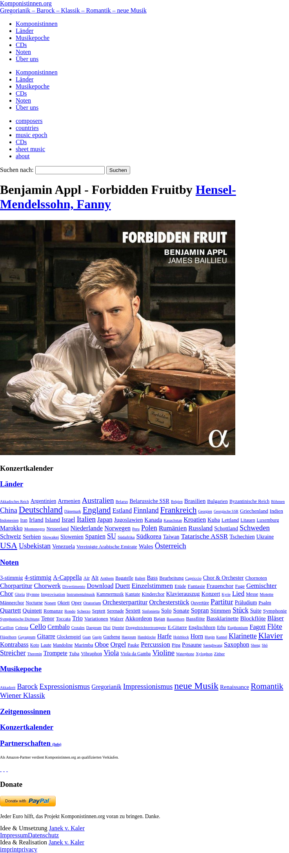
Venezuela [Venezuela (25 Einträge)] (63, 546)
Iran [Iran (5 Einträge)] (23, 520)
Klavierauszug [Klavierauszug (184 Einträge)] (183, 594)
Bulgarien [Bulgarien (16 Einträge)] (217, 501)
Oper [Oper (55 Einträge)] (76, 602)
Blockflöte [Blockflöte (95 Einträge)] (252, 618)
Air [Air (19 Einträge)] (87, 578)
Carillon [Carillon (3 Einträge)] (7, 627)
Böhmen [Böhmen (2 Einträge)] (278, 501)
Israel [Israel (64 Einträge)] (68, 519)
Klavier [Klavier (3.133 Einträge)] (270, 635)
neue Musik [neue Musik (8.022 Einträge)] (196, 686)
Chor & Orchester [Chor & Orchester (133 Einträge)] (223, 578)
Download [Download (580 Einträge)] (100, 585)
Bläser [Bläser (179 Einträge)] (275, 618)
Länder (24, 30)
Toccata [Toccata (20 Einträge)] (63, 619)
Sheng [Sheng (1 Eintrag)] (255, 645)
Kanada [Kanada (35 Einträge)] (153, 520)
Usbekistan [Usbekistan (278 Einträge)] (35, 546)
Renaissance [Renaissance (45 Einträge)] (234, 687)
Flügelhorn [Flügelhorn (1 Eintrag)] (8, 637)
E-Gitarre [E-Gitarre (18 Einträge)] (177, 627)
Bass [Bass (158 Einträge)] (152, 578)
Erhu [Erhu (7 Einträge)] (221, 627)
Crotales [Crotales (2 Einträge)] (78, 627)
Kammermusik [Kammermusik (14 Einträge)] (110, 594)
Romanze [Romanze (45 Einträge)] (53, 611)
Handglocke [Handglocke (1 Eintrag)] (147, 637)
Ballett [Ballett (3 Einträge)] (140, 578)
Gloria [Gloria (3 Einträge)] (20, 594)
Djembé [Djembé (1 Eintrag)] (118, 627)
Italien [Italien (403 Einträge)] (86, 519)
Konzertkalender (26, 727)
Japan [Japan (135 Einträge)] (105, 519)
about (23, 156)
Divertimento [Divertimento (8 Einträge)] (73, 586)
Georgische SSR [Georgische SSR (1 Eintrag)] (226, 511)
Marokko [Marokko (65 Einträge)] (11, 528)
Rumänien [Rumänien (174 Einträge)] (173, 528)
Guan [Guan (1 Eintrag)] (87, 637)
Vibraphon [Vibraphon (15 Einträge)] (91, 653)
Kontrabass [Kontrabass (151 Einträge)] (14, 644)
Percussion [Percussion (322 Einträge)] (155, 644)
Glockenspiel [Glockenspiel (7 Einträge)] (69, 637)
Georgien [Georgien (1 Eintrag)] (205, 511)
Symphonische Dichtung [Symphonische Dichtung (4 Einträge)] (20, 619)
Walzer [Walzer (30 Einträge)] (117, 619)
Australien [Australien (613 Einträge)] (98, 500)
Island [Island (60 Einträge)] (52, 519)
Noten (23, 52)
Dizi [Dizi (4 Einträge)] (107, 627)
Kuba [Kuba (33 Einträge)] (213, 520)
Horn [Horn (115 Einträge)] (197, 636)
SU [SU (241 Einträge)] (111, 536)
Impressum (14, 835)
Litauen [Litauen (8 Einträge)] (247, 520)
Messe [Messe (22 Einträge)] (252, 594)
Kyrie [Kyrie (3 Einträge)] (226, 594)
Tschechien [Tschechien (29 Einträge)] (241, 536)
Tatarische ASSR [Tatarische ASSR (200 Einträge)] (204, 536)
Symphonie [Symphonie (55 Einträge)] (275, 611)
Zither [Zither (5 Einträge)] (219, 653)
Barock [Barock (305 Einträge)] (27, 686)
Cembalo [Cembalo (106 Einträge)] (58, 626)
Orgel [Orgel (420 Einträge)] (118, 644)
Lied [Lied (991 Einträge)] (238, 593)
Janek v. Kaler (67, 828)
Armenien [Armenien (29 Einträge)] (69, 501)
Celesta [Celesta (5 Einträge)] (21, 627)
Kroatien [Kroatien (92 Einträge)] (195, 519)
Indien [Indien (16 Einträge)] (276, 511)
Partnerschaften (30, 743)
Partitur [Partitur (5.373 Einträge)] (222, 602)
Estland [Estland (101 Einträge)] (122, 510)
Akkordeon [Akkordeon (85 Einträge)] (138, 618)
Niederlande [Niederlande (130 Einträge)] (86, 528)
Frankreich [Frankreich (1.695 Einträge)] (178, 510)
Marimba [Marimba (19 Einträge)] (83, 645)
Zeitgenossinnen (25, 711)
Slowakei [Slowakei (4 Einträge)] (50, 537)
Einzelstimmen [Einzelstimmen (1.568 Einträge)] (152, 585)
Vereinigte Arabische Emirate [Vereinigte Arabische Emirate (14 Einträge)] (106, 546)
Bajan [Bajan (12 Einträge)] (159, 619)
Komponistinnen (37, 23)
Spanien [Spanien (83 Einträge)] (95, 536)
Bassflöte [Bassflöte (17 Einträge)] (195, 619)
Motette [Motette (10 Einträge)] (266, 594)
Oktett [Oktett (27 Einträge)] (64, 602)
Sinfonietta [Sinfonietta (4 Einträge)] (151, 611)
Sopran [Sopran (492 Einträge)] (200, 610)
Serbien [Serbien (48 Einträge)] (32, 536)
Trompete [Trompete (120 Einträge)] (55, 653)
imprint (9, 849)
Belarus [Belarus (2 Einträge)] (122, 501)
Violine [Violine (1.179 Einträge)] (163, 653)
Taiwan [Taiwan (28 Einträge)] (171, 536)
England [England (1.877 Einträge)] (97, 510)
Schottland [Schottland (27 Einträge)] (226, 528)
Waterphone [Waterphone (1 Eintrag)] (185, 654)
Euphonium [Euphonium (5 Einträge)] (237, 627)
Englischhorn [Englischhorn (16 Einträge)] (202, 627)
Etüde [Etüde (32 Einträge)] (180, 586)
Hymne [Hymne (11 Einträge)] (32, 594)
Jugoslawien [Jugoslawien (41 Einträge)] (128, 520)
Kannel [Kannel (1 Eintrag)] (221, 637)
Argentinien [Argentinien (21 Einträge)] (43, 501)
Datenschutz (43, 835)
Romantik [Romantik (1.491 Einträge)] (267, 686)
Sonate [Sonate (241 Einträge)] (181, 610)
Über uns (27, 59)
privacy (27, 849)
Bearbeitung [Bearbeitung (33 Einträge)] (171, 578)
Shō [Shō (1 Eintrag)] (265, 645)
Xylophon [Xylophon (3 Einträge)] (204, 654)
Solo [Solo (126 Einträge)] (166, 610)
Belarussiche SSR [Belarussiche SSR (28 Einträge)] (149, 501)
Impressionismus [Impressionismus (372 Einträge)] (148, 686)
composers (29, 120)
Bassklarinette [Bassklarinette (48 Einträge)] (223, 618)
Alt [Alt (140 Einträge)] (95, 578)
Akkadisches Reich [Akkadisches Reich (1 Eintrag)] (14, 501)
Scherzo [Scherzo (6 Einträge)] (83, 611)
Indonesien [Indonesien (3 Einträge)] (9, 520)
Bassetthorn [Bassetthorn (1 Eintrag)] (175, 619)
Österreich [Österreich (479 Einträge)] (170, 546)
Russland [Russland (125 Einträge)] (200, 528)
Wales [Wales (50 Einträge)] (146, 546)
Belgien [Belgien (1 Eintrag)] (177, 501)
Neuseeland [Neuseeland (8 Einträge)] (57, 528)
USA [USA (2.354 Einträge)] (8, 545)
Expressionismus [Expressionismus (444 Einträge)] (64, 686)
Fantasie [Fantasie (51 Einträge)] (196, 586)
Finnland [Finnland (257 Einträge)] (145, 510)
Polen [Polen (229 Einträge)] (149, 528)
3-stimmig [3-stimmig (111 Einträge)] (11, 578)
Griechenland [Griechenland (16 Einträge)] (254, 511)
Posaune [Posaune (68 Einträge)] (192, 645)
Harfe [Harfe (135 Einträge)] (164, 636)
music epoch (31, 135)
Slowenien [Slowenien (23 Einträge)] (72, 537)
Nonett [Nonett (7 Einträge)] (50, 602)
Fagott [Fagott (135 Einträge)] (257, 626)
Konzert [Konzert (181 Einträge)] (211, 594)
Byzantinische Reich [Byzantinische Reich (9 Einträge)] (249, 501)
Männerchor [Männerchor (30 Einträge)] (12, 602)
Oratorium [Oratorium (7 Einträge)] (92, 602)
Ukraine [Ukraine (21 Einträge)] (265, 537)
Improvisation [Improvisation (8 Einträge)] (53, 594)
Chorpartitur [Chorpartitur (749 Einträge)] (16, 585)
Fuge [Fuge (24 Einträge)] (240, 586)
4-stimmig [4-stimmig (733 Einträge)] (37, 577)
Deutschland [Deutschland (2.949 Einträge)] (41, 510)
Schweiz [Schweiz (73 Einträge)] (10, 536)
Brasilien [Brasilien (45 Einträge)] (194, 501)
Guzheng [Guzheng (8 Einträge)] (111, 637)
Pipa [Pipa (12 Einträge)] (176, 645)
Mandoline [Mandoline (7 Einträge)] (63, 645)
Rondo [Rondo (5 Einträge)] (69, 611)
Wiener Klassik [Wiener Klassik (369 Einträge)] (22, 695)
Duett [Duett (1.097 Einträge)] (122, 585)
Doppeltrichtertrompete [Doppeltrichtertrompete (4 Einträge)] (145, 627)
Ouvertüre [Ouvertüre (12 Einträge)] (200, 602)
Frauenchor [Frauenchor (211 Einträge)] (220, 586)
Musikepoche (32, 37)
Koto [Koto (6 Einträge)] (34, 645)
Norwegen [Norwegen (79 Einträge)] (117, 528)
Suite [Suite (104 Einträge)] (256, 610)
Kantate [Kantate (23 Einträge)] (132, 594)
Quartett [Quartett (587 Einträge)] (10, 610)
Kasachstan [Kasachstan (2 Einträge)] (173, 520)
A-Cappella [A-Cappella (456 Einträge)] (67, 577)
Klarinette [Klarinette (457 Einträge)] (242, 636)
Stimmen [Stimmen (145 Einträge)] (220, 610)
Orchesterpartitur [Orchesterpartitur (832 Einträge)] (125, 602)
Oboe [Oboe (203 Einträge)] (102, 644)
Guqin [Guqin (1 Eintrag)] (97, 637)
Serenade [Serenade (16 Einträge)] (115, 611)
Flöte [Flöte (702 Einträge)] (274, 626)
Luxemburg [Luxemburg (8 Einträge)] (268, 520)
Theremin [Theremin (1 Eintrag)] (34, 654)
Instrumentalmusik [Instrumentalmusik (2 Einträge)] (81, 594)
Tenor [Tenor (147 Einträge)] (48, 618)
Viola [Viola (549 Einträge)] (111, 653)
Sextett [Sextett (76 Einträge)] (132, 611)
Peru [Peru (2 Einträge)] (136, 529)
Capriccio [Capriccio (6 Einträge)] (193, 578)
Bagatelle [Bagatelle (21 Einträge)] (124, 578)
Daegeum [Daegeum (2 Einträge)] (94, 627)
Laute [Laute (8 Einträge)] (46, 645)
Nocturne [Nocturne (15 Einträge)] (34, 602)
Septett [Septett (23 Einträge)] (98, 611)
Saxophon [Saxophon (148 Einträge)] (236, 644)
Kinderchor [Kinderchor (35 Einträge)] (153, 594)
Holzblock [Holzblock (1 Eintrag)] (181, 637)
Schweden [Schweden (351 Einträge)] (255, 528)
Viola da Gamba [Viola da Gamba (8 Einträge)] (135, 653)
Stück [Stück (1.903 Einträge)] (241, 610)
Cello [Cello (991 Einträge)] (38, 626)
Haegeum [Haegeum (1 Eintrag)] (129, 637)
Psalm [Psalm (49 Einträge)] (264, 602)
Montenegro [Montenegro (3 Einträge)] (34, 528)
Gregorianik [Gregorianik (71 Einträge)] (106, 686)
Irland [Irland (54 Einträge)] (36, 519)
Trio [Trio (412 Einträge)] (77, 618)
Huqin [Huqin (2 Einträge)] (210, 637)
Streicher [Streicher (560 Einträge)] (13, 653)
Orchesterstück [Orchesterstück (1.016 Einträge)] (169, 602)
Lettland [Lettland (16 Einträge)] (230, 520)
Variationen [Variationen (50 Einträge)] (96, 619)
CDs (21, 45)
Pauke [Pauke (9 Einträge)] (133, 645)
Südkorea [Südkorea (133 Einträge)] (149, 536)
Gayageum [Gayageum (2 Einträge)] (26, 637)
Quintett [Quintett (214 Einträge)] (32, 610)
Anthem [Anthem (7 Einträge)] (107, 578)
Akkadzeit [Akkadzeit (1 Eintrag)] (7, 687)
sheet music (30, 149)
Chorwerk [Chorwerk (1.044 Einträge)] (47, 585)
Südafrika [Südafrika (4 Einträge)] (126, 537)
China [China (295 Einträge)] (8, 510)
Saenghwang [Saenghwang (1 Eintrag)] (212, 645)
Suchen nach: (17, 169)
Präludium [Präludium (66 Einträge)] (246, 602)
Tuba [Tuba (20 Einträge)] (74, 653)
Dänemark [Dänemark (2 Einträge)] (72, 511)
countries (27, 128)
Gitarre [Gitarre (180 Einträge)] (46, 636)
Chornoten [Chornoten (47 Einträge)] (256, 578)
